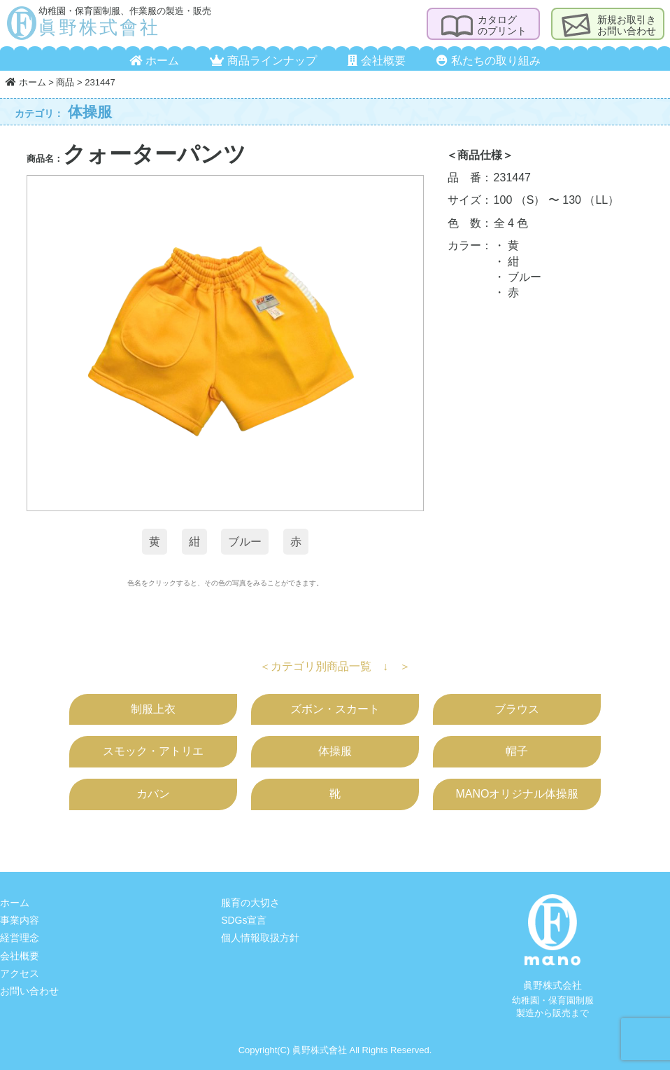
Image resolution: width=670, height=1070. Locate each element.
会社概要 (376, 61)
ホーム (153, 61)
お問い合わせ (29, 990)
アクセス (19, 973)
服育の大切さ (250, 902)
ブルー (245, 542)
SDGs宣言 (243, 920)
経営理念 (19, 937)
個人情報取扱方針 (260, 937)
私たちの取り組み (488, 61)
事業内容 (19, 920)
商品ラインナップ (263, 61)
